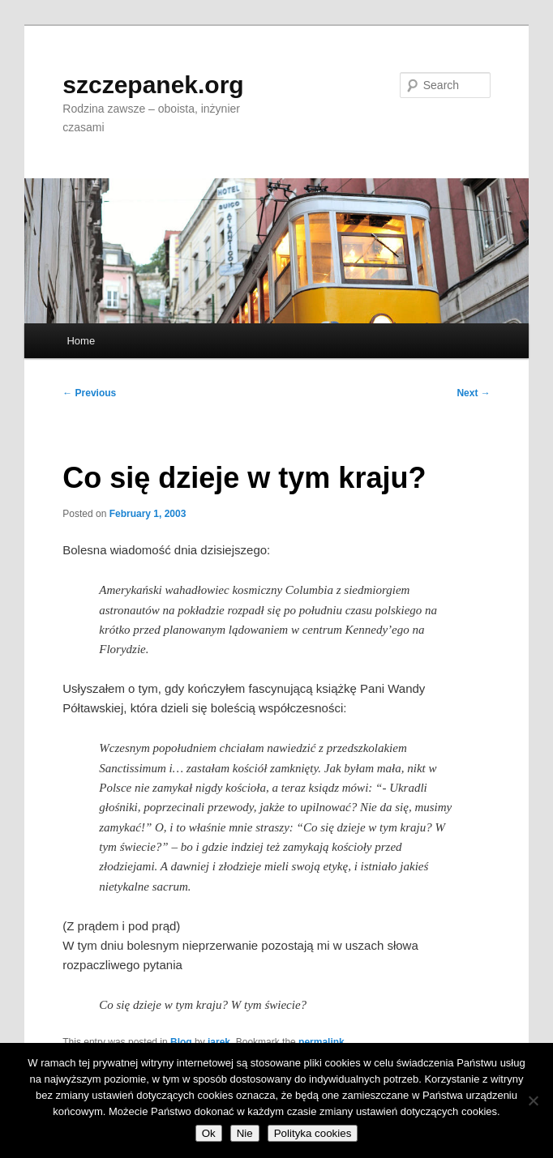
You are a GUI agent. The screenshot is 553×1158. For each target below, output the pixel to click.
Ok (209, 1133)
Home (80, 341)
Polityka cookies (313, 1133)
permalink (321, 1042)
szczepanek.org (152, 84)
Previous (89, 393)
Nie (245, 1133)
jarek (219, 1042)
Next (473, 393)
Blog (181, 1042)
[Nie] (533, 1100)
